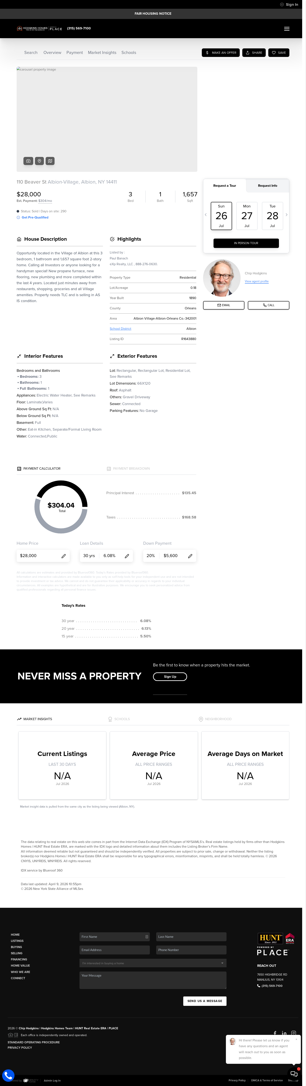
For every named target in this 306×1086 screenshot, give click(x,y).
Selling (16, 953)
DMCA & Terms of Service (267, 1080)
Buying (16, 947)
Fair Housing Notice (153, 14)
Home (15, 935)
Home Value (20, 965)
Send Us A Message (205, 1001)
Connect (18, 978)
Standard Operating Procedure (34, 1042)
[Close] (296, 1039)
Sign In (289, 4)
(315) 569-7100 (79, 28)
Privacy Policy (20, 1048)
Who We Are (20, 972)
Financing (19, 959)
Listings (17, 941)
